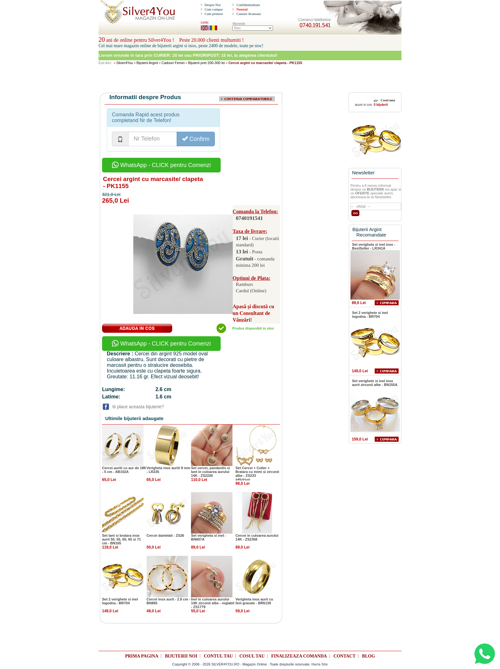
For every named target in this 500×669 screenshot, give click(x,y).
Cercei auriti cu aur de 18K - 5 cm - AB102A (124, 470)
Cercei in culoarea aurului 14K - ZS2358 (257, 537)
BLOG (368, 656)
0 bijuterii (380, 104)
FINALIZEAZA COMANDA (299, 656)
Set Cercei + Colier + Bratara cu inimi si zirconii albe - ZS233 (257, 471)
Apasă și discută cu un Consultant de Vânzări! (253, 313)
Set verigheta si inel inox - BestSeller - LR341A (373, 246)
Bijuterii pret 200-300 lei (206, 63)
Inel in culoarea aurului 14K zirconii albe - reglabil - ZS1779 (212, 603)
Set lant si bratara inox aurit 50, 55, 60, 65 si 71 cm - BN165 (121, 539)
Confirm (196, 138)
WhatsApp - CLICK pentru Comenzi (161, 165)
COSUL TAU (252, 656)
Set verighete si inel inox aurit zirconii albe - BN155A (374, 383)
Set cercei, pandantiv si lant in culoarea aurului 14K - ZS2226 (210, 471)
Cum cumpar (213, 9)
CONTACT (345, 656)
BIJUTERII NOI (181, 656)
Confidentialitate (248, 5)
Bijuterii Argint (147, 63)
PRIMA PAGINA (141, 656)
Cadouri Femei (172, 63)
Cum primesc (213, 14)
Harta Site (320, 664)
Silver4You (124, 63)
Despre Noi (212, 5)
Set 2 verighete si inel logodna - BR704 (120, 601)
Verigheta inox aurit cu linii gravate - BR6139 (254, 601)
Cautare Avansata (248, 14)
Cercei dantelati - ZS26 (165, 535)
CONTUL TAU (218, 656)
